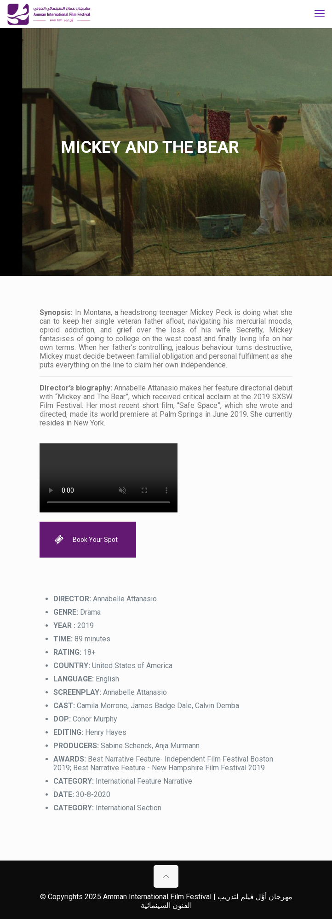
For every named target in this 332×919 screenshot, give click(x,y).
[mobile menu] (319, 14)
